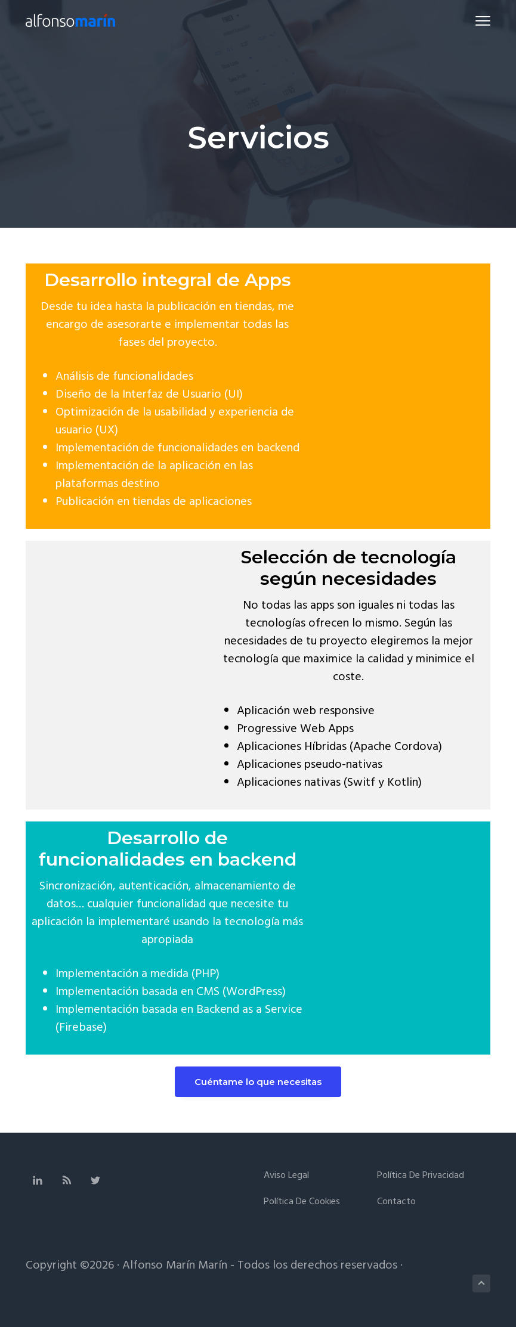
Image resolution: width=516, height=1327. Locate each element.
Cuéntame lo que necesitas (258, 1081)
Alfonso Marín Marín (174, 1265)
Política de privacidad (420, 1175)
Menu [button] (477, 20)
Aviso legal (286, 1175)
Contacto (396, 1202)
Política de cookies (302, 1202)
